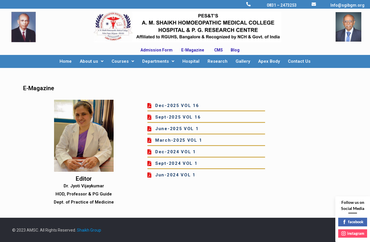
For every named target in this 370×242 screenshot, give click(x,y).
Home (66, 61)
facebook (352, 221)
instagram (352, 233)
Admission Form (156, 50)
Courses (123, 61)
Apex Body (269, 61)
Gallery (243, 61)
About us (91, 61)
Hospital (190, 61)
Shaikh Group (89, 230)
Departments (158, 61)
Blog (235, 50)
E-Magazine (192, 50)
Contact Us (299, 61)
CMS (218, 50)
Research (217, 61)
